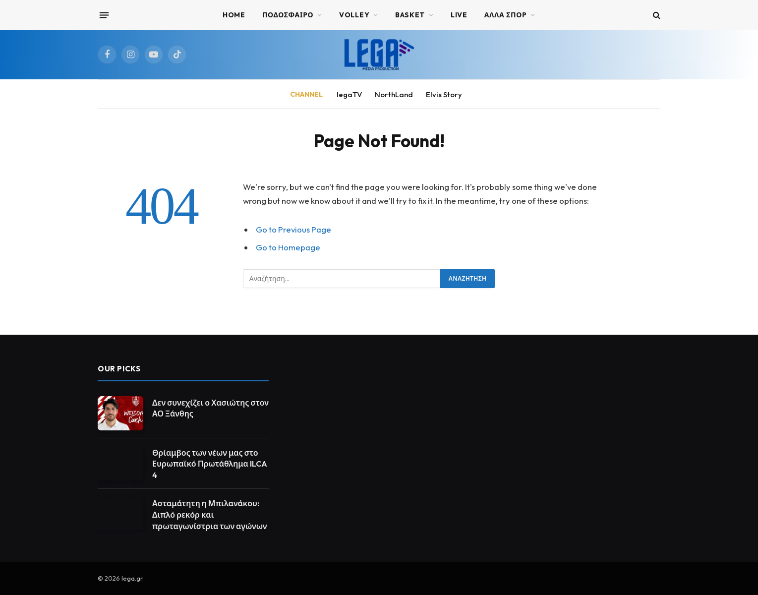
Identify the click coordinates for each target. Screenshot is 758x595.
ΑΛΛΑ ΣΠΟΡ (505, 14)
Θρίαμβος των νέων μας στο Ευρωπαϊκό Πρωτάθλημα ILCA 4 (209, 464)
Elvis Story (444, 94)
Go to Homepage (288, 247)
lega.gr (131, 578)
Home (234, 14)
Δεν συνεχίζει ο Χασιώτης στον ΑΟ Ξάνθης (210, 408)
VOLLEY (354, 14)
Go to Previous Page (293, 229)
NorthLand (394, 94)
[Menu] (104, 15)
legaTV (349, 94)
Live (459, 14)
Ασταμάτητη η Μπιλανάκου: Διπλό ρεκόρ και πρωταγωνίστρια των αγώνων (209, 514)
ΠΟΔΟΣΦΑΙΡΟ (288, 14)
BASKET (410, 14)
